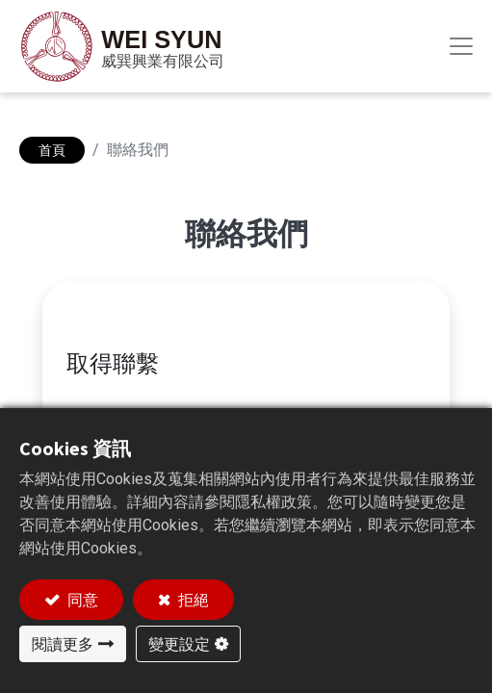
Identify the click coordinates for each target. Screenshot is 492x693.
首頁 (52, 150)
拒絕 (192, 599)
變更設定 (179, 644)
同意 (81, 599)
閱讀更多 (62, 644)
